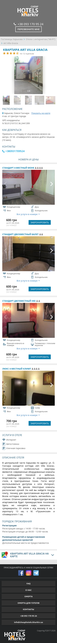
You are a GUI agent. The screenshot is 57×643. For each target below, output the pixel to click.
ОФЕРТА (28, 596)
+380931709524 (13, 151)
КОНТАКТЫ (28, 609)
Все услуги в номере (28, 214)
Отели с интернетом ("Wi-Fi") (40, 39)
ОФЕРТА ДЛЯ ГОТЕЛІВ (29, 603)
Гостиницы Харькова (12, 39)
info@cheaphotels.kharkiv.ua (28, 622)
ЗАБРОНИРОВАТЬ (40, 222)
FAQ (28, 583)
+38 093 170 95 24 (28, 24)
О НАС (28, 590)
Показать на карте (40, 113)
